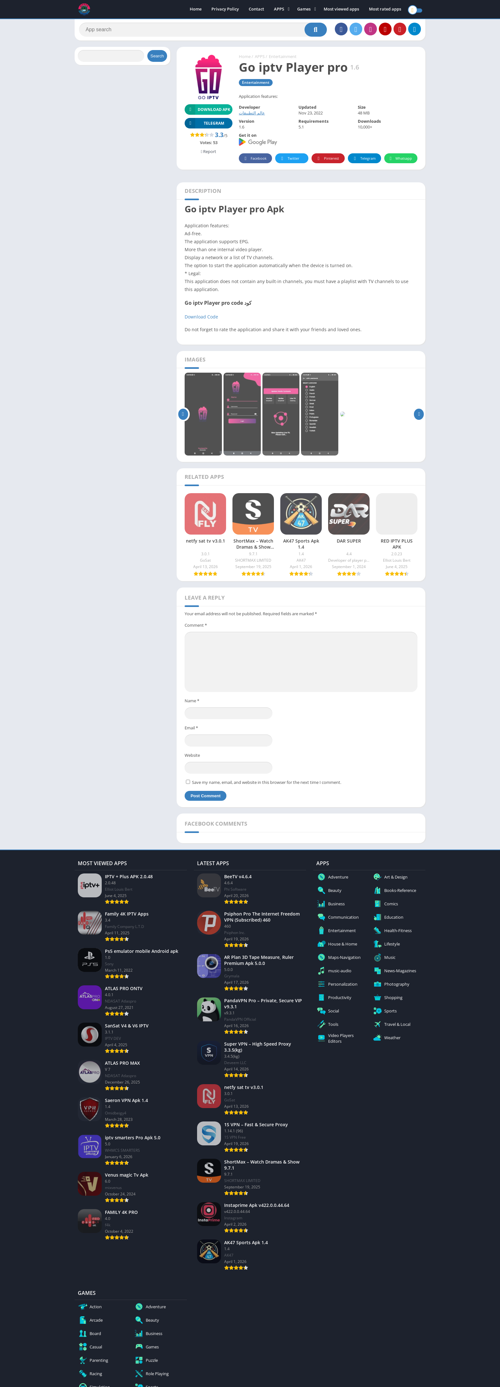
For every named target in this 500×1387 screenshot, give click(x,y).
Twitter (289, 161)
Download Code (201, 319)
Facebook (255, 161)
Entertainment (283, 59)
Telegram (364, 161)
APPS (279, 9)
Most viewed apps (341, 9)
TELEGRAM (204, 125)
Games (304, 9)
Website (192, 757)
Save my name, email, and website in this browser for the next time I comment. (266, 784)
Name (192, 703)
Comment (196, 627)
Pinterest (327, 161)
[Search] (203, 31)
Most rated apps (385, 9)
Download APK (207, 111)
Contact (256, 9)
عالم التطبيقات (252, 115)
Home (196, 9)
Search (157, 58)
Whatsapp (400, 161)
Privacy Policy (225, 9)
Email (191, 730)
